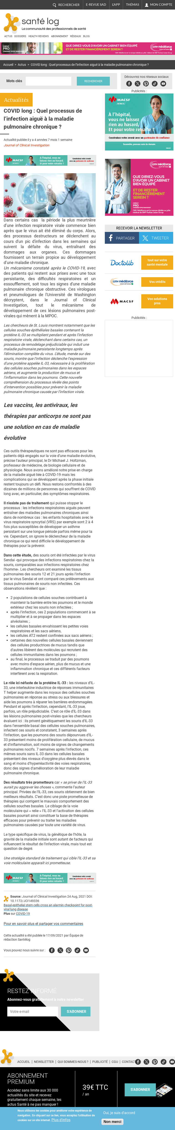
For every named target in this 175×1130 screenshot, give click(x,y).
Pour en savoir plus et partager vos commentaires (43, 924)
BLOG (86, 36)
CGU (115, 1061)
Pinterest (146, 83)
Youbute (164, 83)
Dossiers (20, 36)
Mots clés (14, 81)
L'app (116, 4)
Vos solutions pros (157, 301)
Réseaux (75, 36)
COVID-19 (23, 914)
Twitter (138, 83)
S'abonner (76, 1011)
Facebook (129, 83)
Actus (8, 36)
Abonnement (59, 36)
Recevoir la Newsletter (139, 228)
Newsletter (44, 1061)
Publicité (100, 1061)
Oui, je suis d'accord (119, 1113)
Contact (129, 1061)
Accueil (8, 65)
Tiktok (155, 83)
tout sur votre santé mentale (157, 262)
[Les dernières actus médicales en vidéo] (139, 375)
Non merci (112, 1122)
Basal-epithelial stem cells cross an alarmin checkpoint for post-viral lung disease (48, 907)
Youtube (86, 949)
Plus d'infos (60, 1120)
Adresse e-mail (19, 1004)
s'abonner (140, 1089)
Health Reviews (38, 36)
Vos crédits (157, 282)
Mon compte (161, 4)
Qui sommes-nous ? (73, 1061)
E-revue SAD (96, 4)
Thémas (132, 4)
